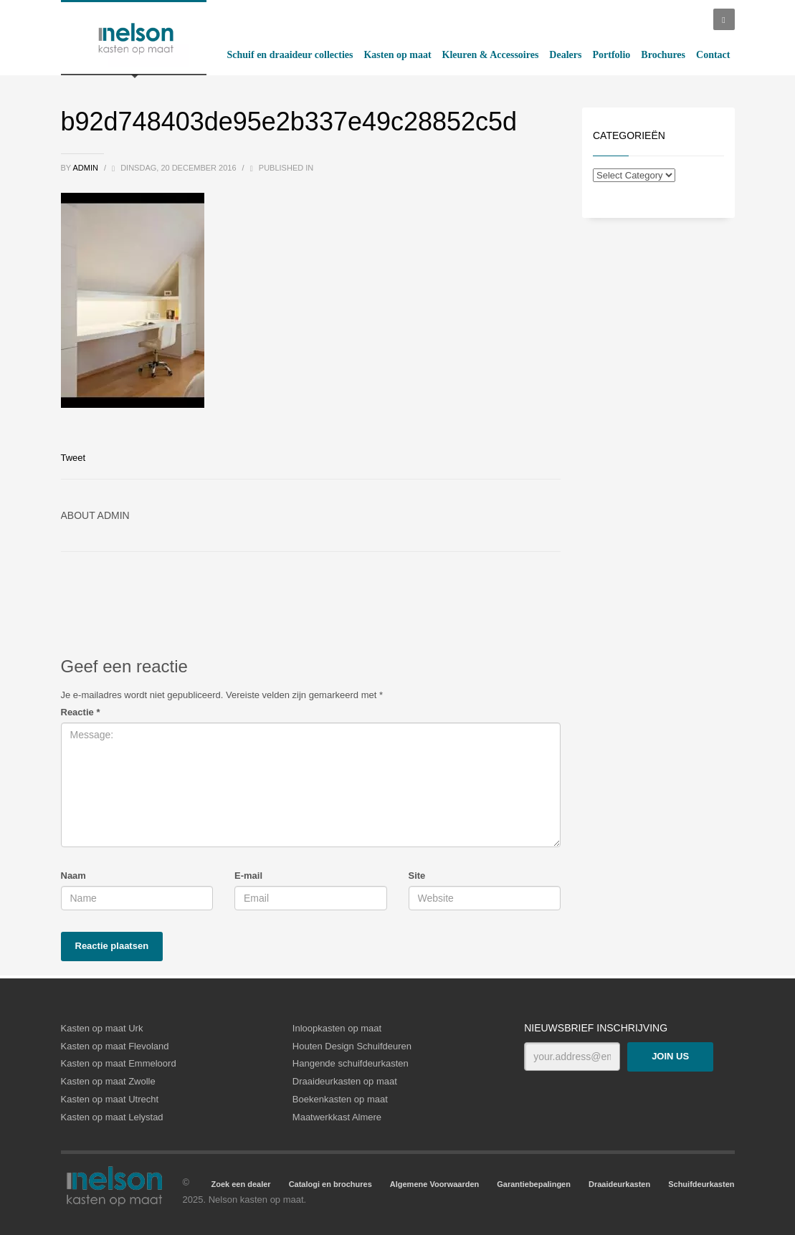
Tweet (73, 457)
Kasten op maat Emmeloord (118, 1063)
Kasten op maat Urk (102, 1028)
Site (417, 875)
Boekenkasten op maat (340, 1099)
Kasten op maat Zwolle (108, 1081)
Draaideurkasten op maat (344, 1081)
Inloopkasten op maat (336, 1028)
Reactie (80, 712)
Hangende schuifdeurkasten (350, 1063)
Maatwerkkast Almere (336, 1117)
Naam (73, 875)
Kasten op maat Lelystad (112, 1117)
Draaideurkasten (619, 1184)
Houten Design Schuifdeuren (351, 1046)
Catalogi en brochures (330, 1184)
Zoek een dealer (240, 1184)
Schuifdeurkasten (701, 1184)
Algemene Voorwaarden (435, 1184)
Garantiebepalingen (534, 1184)
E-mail (248, 875)
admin (86, 167)
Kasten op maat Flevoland (115, 1046)
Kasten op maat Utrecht (110, 1099)
